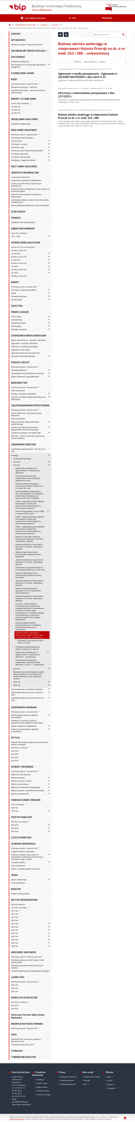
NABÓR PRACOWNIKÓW (23, 228)
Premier (110, 1084)
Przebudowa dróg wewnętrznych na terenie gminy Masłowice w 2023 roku (30, 568)
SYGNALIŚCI (17, 1051)
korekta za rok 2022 (18, 257)
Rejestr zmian (42, 1083)
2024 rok (16, 669)
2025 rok (16, 682)
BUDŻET (15, 282)
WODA (14, 875)
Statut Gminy (16, 316)
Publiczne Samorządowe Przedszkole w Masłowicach (26, 195)
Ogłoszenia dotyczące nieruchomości (25, 353)
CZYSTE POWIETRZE (21, 837)
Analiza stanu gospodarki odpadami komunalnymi (25, 730)
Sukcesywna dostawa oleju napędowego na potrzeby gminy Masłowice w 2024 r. (27, 478)
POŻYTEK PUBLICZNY (21, 817)
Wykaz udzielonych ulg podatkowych (25, 376)
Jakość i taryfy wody (18, 879)
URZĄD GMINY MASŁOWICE (24, 119)
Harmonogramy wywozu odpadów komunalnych (24, 716)
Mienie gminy (16, 326)
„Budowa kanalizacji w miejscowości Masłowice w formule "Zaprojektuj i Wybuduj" (29, 562)
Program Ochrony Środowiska (22, 851)
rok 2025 (14, 273)
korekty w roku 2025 (19, 276)
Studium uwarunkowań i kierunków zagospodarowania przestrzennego (24, 428)
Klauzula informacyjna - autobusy (24, 87)
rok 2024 (14, 266)
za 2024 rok (15, 113)
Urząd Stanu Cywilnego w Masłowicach (26, 180)
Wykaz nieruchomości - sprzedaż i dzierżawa (28, 340)
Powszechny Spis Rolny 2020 (22, 1044)
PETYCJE (15, 737)
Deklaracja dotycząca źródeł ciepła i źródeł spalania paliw (27, 961)
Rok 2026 (14, 760)
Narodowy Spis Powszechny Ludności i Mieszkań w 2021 (26, 1040)
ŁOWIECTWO (17, 977)
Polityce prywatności (17, 1119)
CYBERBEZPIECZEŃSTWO (23, 1057)
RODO (14, 79)
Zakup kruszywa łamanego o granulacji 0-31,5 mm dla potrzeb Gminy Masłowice (28, 590)
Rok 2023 (14, 751)
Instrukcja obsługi (43, 1094)
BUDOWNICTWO (19, 382)
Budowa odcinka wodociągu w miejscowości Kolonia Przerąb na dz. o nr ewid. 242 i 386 (29, 486)
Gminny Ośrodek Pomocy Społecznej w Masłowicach (26, 184)
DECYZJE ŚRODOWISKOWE (24, 900)
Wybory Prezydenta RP (20, 794)
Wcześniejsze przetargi (22, 459)
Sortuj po (77, 61)
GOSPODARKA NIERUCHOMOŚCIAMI (28, 335)
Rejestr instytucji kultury (20, 893)
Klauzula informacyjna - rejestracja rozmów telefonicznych (28, 91)
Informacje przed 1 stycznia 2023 (24, 287)
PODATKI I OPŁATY (20, 362)
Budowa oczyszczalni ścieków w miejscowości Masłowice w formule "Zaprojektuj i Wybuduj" (29, 539)
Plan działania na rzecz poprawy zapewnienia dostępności (28, 66)
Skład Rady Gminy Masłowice (22, 138)
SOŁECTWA (17, 305)
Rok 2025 (14, 757)
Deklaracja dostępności (20, 61)
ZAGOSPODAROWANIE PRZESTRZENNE (30, 405)
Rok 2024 (14, 754)
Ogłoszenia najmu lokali (20, 350)
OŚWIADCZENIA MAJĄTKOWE (25, 242)
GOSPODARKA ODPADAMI (24, 707)
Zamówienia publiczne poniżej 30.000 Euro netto (27, 699)
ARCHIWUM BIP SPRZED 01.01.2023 (28, 50)
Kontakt (87, 1080)
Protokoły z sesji (17, 147)
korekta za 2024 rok (18, 269)
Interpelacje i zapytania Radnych (23, 160)
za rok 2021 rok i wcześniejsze (22, 247)
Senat (109, 1080)
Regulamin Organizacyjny (20, 124)
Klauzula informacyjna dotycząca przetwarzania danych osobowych (29, 743)
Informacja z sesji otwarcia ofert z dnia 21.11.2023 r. (31, 641)
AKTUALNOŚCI (18, 40)
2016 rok (14, 914)
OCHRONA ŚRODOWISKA (23, 843)
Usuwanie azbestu (18, 862)
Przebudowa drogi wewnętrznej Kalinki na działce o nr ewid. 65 (27, 648)
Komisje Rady (16, 141)
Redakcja (40, 1079)
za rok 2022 (15, 253)
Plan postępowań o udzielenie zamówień (27, 689)
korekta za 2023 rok (18, 263)
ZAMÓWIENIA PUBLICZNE (25, 25)
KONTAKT (16, 34)
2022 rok (16, 462)
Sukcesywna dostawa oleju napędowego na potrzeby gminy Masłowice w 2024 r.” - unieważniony (29, 662)
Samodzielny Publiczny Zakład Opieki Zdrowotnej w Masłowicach (30, 201)
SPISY (14, 1034)
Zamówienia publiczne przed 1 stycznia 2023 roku (28, 450)
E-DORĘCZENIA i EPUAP (22, 73)
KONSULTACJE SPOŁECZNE (24, 997)
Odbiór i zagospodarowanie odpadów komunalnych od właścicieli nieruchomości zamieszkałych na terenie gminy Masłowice (29, 504)
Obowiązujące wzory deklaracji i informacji (27, 373)
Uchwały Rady (16, 320)
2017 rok (14, 917)
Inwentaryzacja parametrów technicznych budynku (27, 966)
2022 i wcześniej (17, 804)
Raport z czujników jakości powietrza (25, 869)
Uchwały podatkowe (19, 370)
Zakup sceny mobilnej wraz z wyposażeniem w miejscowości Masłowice (27, 470)
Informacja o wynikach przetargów (24, 346)
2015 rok (14, 911)
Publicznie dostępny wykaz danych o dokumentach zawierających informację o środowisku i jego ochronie (27, 857)
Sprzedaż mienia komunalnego (23, 356)
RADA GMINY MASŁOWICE (24, 130)
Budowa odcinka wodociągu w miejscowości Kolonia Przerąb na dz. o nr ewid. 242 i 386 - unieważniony (48, 28)
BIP (85, 1084)
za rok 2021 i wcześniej (20, 103)
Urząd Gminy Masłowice (20, 177)
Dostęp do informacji (68, 1077)
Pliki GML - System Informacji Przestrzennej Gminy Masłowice (28, 437)
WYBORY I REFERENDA (22, 766)
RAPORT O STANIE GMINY (23, 99)
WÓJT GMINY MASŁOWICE (24, 166)
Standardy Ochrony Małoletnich (23, 222)
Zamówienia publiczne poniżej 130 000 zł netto (27, 693)
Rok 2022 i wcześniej (19, 748)
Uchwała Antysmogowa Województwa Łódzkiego (30, 971)
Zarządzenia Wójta (18, 323)
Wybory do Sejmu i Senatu (21, 781)
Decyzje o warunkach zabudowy (23, 394)
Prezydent (111, 1088)
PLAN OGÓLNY (18, 211)
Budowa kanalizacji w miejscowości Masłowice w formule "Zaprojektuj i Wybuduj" (29, 546)
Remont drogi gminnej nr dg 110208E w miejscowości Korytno (29, 512)
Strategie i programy (19, 329)
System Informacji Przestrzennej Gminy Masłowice (26, 414)
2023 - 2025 (15, 236)
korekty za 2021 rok (18, 250)
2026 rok (16, 685)
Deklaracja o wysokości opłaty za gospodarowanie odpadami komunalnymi (27, 721)
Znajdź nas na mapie (92, 1077)
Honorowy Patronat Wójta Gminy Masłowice (27, 1016)
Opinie (13, 293)
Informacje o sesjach (19, 144)
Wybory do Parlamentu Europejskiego (25, 787)
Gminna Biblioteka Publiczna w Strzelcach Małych (30, 205)
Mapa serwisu (42, 1087)
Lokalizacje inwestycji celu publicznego (26, 433)
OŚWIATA (16, 217)
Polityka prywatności (68, 1084)
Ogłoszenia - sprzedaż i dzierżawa (24, 343)
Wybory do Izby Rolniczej (20, 774)
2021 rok (14, 930)
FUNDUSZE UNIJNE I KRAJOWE (26, 800)
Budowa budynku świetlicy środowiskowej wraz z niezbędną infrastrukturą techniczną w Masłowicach (28, 626)
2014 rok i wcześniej (19, 907)
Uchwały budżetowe (19, 296)
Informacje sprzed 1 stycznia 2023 (24, 84)
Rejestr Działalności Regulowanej (24, 726)
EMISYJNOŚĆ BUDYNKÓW (23, 952)
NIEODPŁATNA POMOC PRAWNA (27, 1023)
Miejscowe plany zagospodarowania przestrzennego (25, 423)
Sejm (109, 1077)
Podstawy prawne (67, 1080)
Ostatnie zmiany (43, 1091)
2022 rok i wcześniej (19, 233)
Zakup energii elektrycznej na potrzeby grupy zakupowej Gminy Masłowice (28, 554)
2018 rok (14, 920)
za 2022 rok (15, 106)
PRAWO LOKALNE (20, 312)
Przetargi (43, 25)
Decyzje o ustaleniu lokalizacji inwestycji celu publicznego (28, 398)
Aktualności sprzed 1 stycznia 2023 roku (26, 44)
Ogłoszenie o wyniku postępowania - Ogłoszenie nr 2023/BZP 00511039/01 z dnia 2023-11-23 (87, 75)
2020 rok (14, 927)
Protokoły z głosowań (19, 154)
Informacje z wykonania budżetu (23, 290)
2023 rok (55, 25)
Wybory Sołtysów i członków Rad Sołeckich (27, 790)
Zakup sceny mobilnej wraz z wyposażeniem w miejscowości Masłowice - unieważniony (27, 654)
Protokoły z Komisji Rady (20, 157)
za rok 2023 (15, 260)
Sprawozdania (16, 299)
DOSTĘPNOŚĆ (18, 57)
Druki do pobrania (18, 390)
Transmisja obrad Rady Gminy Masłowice (27, 150)
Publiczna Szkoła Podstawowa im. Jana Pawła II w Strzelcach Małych (30, 190)
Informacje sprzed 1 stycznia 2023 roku (26, 957)
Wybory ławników (18, 778)
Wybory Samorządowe (20, 784)
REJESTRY (16, 889)
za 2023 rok (15, 110)
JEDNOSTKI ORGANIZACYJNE (25, 172)
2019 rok (14, 923)
